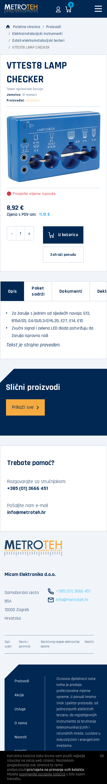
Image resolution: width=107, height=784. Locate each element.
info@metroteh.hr (26, 512)
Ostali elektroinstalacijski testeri (38, 40)
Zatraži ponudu (63, 254)
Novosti (21, 737)
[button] (58, 8)
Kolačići (89, 642)
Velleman (33, 100)
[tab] (12, 291)
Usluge (20, 709)
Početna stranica (23, 27)
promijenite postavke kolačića (42, 774)
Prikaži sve (25, 407)
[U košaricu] (63, 235)
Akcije (19, 695)
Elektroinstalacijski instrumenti (37, 33)
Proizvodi (53, 27)
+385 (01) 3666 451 (27, 488)
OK (102, 756)
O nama (21, 723)
